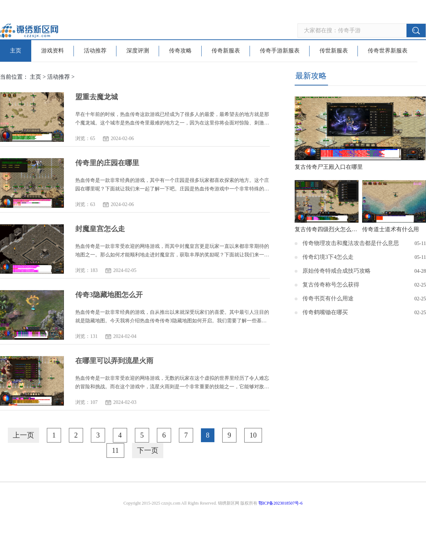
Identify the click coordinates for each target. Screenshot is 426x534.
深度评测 (137, 51)
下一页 (147, 450)
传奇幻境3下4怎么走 (328, 257)
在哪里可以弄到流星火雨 (114, 361)
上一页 (23, 435)
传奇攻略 (180, 51)
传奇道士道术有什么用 (390, 229)
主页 (15, 51)
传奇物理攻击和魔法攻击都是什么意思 (350, 243)
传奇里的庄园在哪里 (107, 163)
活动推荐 (95, 51)
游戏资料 (52, 51)
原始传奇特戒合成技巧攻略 (336, 271)
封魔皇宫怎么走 (100, 229)
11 (115, 450)
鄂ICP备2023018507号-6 (280, 503)
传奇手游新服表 (280, 51)
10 (253, 435)
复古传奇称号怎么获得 (330, 285)
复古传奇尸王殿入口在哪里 (329, 167)
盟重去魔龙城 (96, 97)
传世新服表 (334, 51)
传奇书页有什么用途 (328, 298)
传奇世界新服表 (388, 51)
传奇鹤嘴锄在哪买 (325, 312)
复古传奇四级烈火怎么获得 (327, 229)
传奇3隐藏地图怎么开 (109, 295)
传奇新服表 (226, 51)
